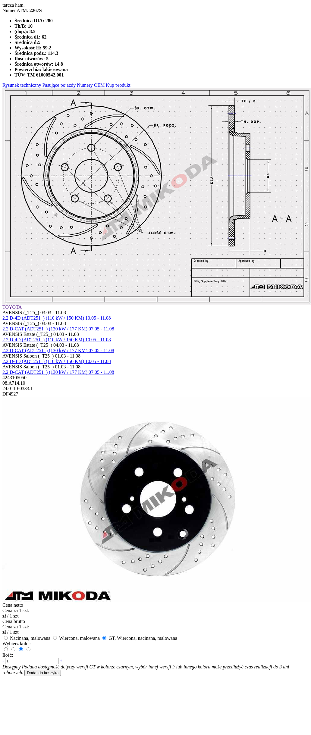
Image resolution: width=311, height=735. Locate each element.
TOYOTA (12, 307)
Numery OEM (91, 85)
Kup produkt (118, 85)
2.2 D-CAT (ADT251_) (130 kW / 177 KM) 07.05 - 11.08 (58, 328)
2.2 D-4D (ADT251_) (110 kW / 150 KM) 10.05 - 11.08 (56, 318)
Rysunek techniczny (21, 85)
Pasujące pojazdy (59, 85)
